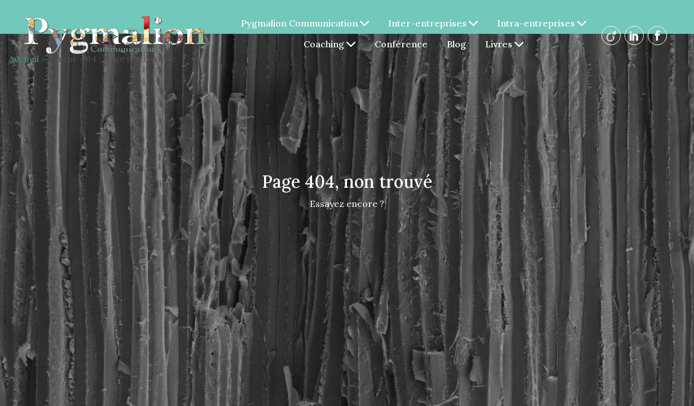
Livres (505, 44)
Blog (457, 44)
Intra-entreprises (542, 23)
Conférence (401, 44)
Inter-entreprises (433, 23)
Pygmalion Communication (305, 23)
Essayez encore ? (347, 203)
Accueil (23, 58)
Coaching (330, 44)
